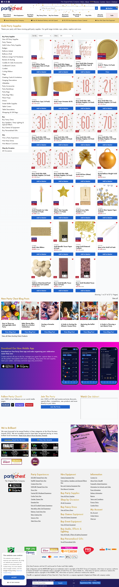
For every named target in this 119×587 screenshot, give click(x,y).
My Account (94, 513)
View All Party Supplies (10, 39)
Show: (56, 35)
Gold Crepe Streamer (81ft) (63, 101)
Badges (4, 48)
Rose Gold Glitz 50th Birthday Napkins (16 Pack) (63, 138)
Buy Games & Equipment (11, 128)
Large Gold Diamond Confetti (83, 247)
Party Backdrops (8, 89)
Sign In (108, 2)
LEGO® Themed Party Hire (39, 478)
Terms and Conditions (96, 499)
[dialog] (14, 568)
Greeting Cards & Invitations (12, 77)
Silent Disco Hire (36, 521)
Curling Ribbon (7, 71)
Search (60, 583)
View (107, 72)
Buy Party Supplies (30, 15)
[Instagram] (6, 2)
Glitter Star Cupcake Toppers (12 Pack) (61, 211)
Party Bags (6, 92)
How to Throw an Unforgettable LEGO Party (9, 325)
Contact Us (93, 478)
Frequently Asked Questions (98, 484)
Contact (102, 2)
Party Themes (6, 42)
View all (115, 298)
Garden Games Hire (37, 499)
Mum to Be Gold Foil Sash (106, 247)
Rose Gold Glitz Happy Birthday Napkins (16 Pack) (63, 65)
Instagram (19, 405)
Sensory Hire (35, 518)
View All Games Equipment (69, 517)
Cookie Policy (94, 505)
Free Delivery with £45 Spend (44, 20)
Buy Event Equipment (65, 15)
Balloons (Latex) (7, 51)
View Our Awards (44, 440)
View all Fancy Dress (67, 510)
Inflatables (5, 83)
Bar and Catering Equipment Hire (70, 486)
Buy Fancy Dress (42, 15)
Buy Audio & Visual (77, 15)
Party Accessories (8, 86)
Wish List (93, 519)
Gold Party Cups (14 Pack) (41, 101)
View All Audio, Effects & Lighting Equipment (74, 535)
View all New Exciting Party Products (15, 336)
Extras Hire (96, 583)
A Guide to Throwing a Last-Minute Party (108, 325)
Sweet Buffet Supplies (9, 104)
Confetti (5, 68)
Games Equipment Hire (67, 478)
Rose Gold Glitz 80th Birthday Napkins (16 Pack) (41, 174)
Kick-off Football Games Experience (41, 505)
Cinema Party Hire (36, 484)
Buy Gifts (88, 15)
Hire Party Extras (8, 141)
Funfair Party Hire (36, 496)
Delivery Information (96, 493)
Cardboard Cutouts (8, 66)
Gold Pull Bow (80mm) (83, 174)
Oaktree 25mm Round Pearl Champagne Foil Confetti (41, 283)
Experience (85, 583)
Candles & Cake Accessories (12, 63)
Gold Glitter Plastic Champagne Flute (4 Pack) (40, 65)
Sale (111, 15)
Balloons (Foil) (7, 54)
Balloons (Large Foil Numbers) (12, 57)
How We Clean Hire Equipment (105, 20)
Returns (92, 496)
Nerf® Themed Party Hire (38, 481)
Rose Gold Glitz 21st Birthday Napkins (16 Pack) (107, 101)
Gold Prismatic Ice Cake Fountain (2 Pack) (40, 211)
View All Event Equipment (68, 525)
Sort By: (34, 35)
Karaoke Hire (35, 502)
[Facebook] (2, 2)
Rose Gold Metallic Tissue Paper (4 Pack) (62, 283)
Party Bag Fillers (8, 95)
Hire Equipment (19, 15)
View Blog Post (10, 332)
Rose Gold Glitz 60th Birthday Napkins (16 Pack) (85, 138)
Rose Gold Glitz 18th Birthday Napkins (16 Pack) (85, 101)
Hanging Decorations (9, 80)
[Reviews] (94, 2)
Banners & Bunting (8, 60)
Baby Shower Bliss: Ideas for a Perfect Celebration (28, 325)
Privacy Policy (94, 502)
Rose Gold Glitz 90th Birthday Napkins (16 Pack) (63, 174)
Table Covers (6, 106)
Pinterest (29, 405)
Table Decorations (8, 109)
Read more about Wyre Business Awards (33, 435)
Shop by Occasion (100, 15)
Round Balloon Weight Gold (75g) (107, 174)
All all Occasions (66, 503)
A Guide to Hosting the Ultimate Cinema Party (69, 325)
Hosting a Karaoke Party (47, 325)
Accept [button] (14, 577)
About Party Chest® (96, 481)
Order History (94, 516)
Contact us (35, 586)
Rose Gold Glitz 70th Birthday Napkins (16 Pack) (107, 138)
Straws (4, 101)
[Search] (96, 8)
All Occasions (7, 151)
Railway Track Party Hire (38, 512)
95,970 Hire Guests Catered (74, 20)
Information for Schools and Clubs (100, 487)
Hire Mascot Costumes (10, 144)
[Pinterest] (9, 2)
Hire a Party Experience (7, 15)
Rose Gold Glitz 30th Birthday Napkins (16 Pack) (41, 138)
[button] (14, 582)
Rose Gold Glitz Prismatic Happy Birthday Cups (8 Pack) (84, 65)
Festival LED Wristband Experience (41, 493)
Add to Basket (41, 72)
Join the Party (55, 407)
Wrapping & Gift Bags (10, 112)
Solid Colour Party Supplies (11, 45)
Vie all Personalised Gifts (68, 542)
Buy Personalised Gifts (10, 130)
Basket (112, 7)
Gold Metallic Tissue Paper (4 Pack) (63, 247)
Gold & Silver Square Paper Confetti (107, 211)
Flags (4, 74)
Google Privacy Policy (9, 570)
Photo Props (6, 98)
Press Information (95, 490)
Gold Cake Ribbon (38, 247)
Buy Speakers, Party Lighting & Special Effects (13, 124)
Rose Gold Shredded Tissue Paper (85, 283)
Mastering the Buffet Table (88, 325)
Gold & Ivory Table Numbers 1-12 (82, 211)
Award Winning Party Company (14, 20)
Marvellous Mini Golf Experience (40, 509)
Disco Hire (34, 490)
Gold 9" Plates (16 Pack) (106, 65)
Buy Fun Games (54, 15)
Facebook (5, 405)
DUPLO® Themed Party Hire (39, 487)
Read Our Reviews (14, 440)
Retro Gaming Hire (36, 515)
